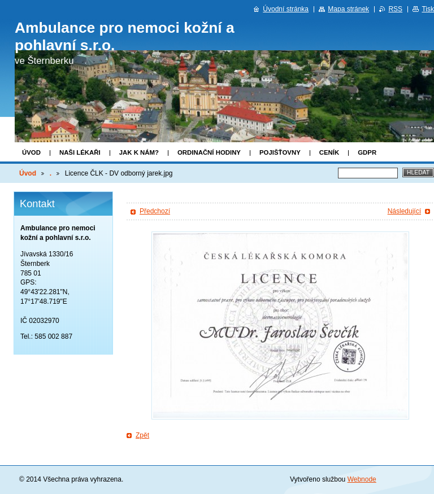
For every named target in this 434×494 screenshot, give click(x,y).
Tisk (428, 9)
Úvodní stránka (286, 9)
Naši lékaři (80, 152)
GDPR (367, 152)
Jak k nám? (139, 152)
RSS (395, 9)
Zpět (142, 435)
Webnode (362, 479)
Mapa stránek (348, 9)
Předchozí (155, 211)
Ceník (329, 152)
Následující (404, 211)
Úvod (31, 152)
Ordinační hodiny (209, 152)
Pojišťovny (280, 152)
